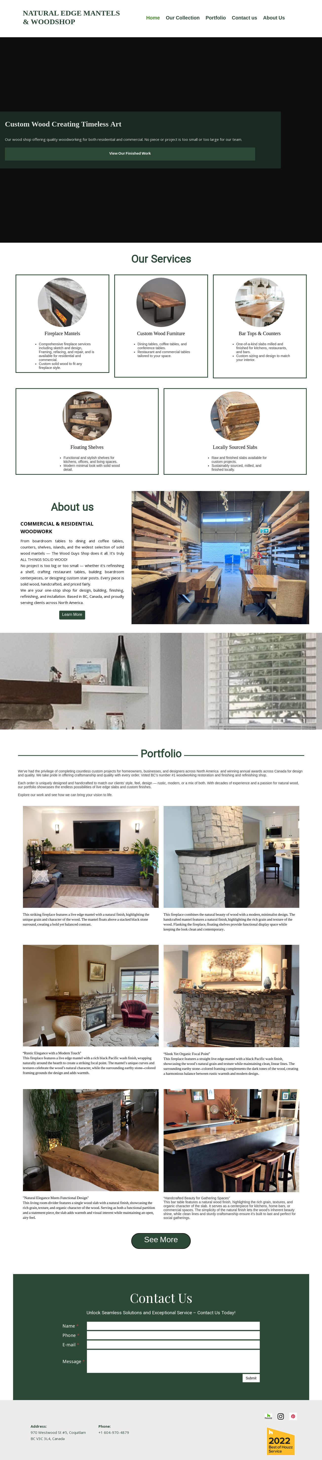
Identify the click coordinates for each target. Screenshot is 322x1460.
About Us (274, 18)
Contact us (244, 18)
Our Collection (183, 18)
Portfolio (216, 18)
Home (153, 18)
